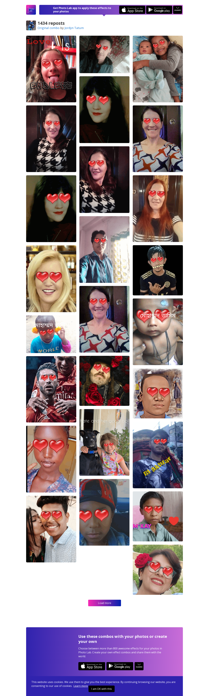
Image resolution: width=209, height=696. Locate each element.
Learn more (80, 686)
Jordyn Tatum (74, 28)
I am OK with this (101, 689)
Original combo (48, 28)
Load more (104, 603)
